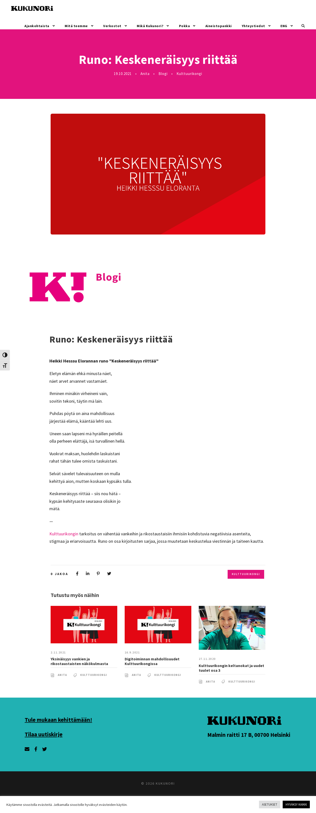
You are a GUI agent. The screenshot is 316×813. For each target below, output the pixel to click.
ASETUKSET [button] (262, 804)
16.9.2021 (133, 660)
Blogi (165, 74)
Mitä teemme (77, 26)
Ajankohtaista (38, 26)
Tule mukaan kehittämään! (60, 727)
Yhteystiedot (253, 26)
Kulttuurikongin (64, 533)
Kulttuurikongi (191, 74)
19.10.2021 (122, 74)
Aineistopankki (219, 26)
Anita (146, 74)
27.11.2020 (208, 666)
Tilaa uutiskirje (44, 741)
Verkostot (112, 26)
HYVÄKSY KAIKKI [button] (293, 804)
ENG (283, 26)
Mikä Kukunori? (150, 26)
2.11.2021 (59, 660)
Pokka (184, 26)
